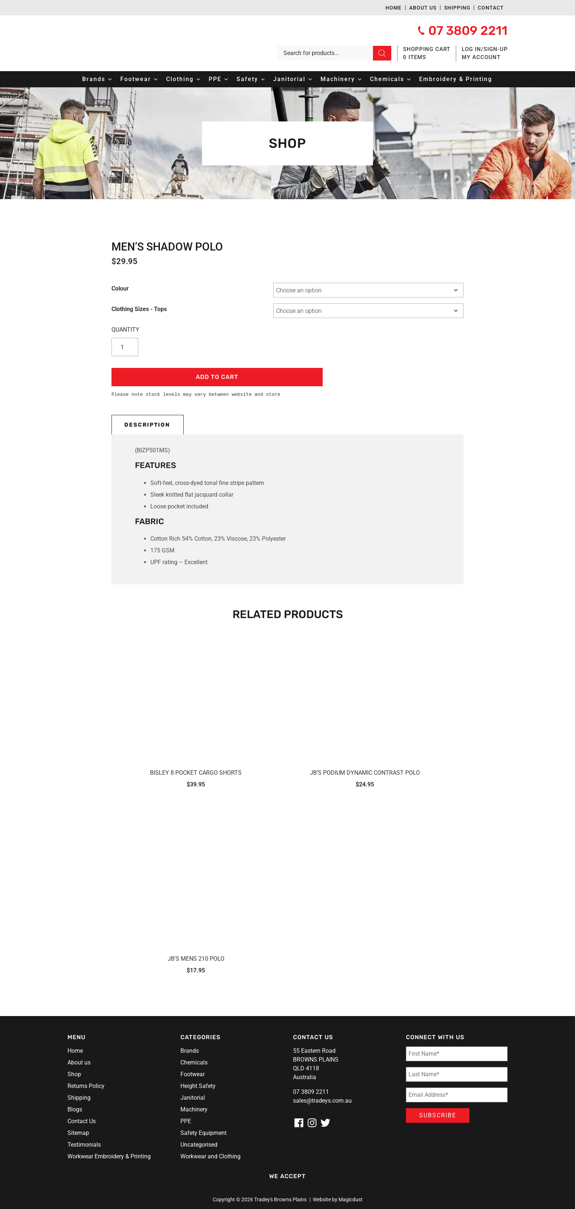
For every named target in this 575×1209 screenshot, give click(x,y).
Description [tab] (147, 424)
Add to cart (217, 376)
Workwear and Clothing (210, 1156)
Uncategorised (198, 1144)
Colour (120, 288)
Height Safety (198, 1085)
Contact (491, 7)
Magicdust (350, 1199)
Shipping (457, 7)
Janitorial (192, 1097)
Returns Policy (86, 1085)
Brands (189, 1050)
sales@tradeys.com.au (322, 1100)
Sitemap (78, 1132)
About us (422, 7)
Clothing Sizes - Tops (139, 309)
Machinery (194, 1109)
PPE (185, 1121)
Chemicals (194, 1062)
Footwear (192, 1074)
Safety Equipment (203, 1132)
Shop (74, 1074)
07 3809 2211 (311, 1091)
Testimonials (84, 1144)
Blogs (74, 1109)
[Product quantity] (126, 347)
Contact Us (81, 1121)
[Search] (382, 53)
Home (393, 7)
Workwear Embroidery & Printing (109, 1156)
